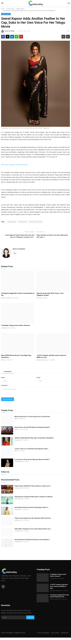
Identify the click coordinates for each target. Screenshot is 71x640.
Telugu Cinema (20, 9)
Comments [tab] (8, 371)
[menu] (2, 3)
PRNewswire (64, 635)
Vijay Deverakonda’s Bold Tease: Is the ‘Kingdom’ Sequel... (50, 294)
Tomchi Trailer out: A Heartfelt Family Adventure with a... (32, 448)
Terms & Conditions (51, 633)
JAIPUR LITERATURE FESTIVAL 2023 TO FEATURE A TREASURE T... (35, 438)
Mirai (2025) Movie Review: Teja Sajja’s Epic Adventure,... (16, 356)
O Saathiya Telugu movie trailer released (15, 325)
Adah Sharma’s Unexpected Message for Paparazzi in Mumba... (34, 496)
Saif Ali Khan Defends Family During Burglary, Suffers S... (32, 507)
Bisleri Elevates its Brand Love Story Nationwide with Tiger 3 (52, 236)
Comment (4, 385)
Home (2, 9)
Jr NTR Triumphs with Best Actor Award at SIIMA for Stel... (51, 356)
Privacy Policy (64, 633)
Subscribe (30, 617)
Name (3, 377)
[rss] (3, 586)
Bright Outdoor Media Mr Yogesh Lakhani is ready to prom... (33, 486)
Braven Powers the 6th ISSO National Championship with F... (33, 427)
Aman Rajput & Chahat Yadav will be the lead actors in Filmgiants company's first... (19, 236)
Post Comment (7, 399)
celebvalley (4, 328)
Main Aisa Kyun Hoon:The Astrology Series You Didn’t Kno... (33, 416)
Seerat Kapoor (12, 222)
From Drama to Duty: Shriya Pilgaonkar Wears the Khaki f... (32, 459)
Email (38, 377)
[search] (68, 3)
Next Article (41, 232)
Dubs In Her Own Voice (35, 222)
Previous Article (28, 232)
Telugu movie (22, 222)
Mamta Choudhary (19, 249)
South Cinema (10, 9)
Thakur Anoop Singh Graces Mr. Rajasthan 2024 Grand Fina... (33, 518)
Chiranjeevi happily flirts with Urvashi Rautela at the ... (17, 294)
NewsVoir (17, 429)
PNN (38, 297)
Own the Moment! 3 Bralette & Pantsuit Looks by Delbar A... (32, 539)
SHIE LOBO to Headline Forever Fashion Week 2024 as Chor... (33, 529)
